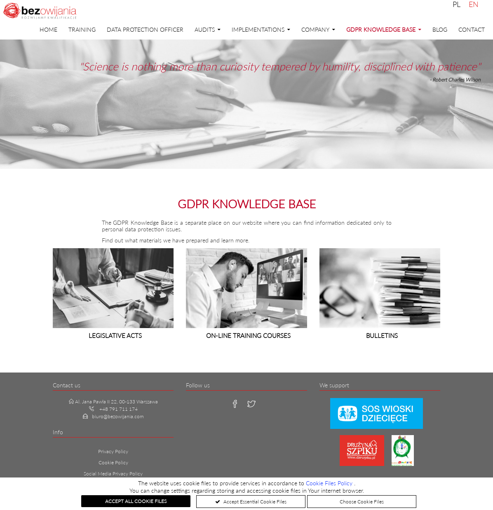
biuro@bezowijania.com (118, 416)
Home (48, 29)
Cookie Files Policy (330, 483)
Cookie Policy (113, 462)
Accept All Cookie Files (136, 501)
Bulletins (382, 335)
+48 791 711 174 (118, 409)
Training (82, 29)
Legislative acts (115, 335)
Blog (439, 29)
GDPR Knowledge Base (381, 29)
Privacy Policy (113, 451)
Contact (471, 29)
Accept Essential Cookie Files (254, 501)
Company (315, 29)
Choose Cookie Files (362, 501)
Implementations (258, 29)
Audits (205, 29)
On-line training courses (248, 335)
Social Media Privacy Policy (113, 473)
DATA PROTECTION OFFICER (145, 29)
